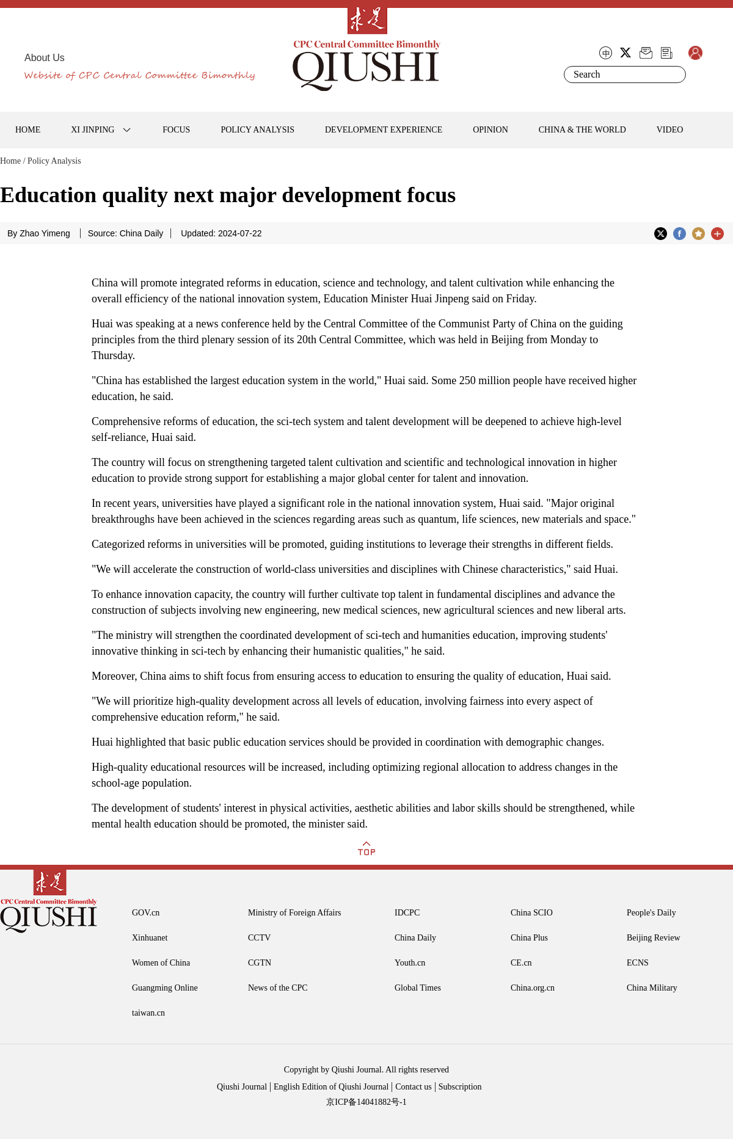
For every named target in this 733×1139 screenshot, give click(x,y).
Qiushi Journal (242, 1086)
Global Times (418, 987)
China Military (652, 987)
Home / (13, 161)
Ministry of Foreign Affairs (294, 912)
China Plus (529, 937)
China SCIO (532, 912)
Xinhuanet (149, 937)
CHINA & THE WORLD (582, 129)
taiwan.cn (148, 1012)
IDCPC (407, 912)
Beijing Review (653, 937)
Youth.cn (410, 962)
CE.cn (521, 962)
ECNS (638, 962)
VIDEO (670, 129)
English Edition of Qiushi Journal (331, 1086)
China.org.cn (533, 987)
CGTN (259, 962)
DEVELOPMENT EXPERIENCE (383, 129)
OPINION (490, 129)
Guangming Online (165, 987)
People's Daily (651, 912)
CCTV (259, 937)
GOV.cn (145, 912)
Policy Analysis (54, 161)
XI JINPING (92, 129)
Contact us (413, 1086)
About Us (44, 58)
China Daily (415, 937)
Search (674, 74)
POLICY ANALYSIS (257, 129)
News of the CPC (278, 987)
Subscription (460, 1086)
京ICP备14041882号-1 (366, 1102)
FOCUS (176, 129)
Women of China (161, 962)
